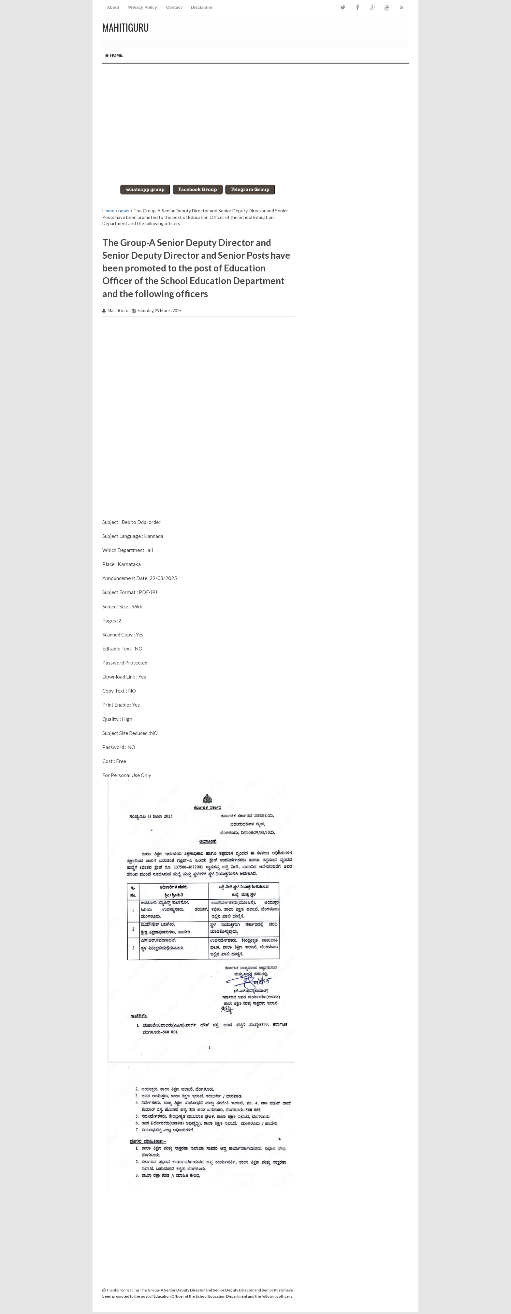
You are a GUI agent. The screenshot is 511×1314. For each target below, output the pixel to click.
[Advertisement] (255, 119)
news (123, 210)
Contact (174, 7)
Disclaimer (201, 7)
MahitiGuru (125, 27)
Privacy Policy (142, 7)
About (113, 7)
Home (114, 55)
